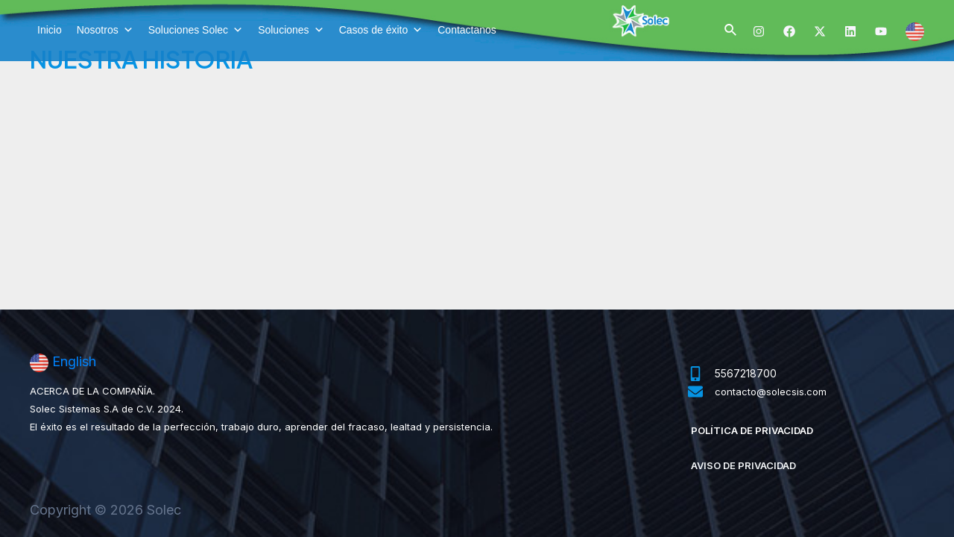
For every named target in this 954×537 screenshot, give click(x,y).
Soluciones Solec (195, 30)
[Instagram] (759, 31)
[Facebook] (789, 31)
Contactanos (466, 30)
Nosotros (105, 30)
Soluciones (291, 30)
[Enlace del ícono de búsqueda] (731, 30)
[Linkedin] (850, 31)
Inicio (49, 30)
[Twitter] (820, 31)
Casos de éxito (381, 30)
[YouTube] (881, 31)
